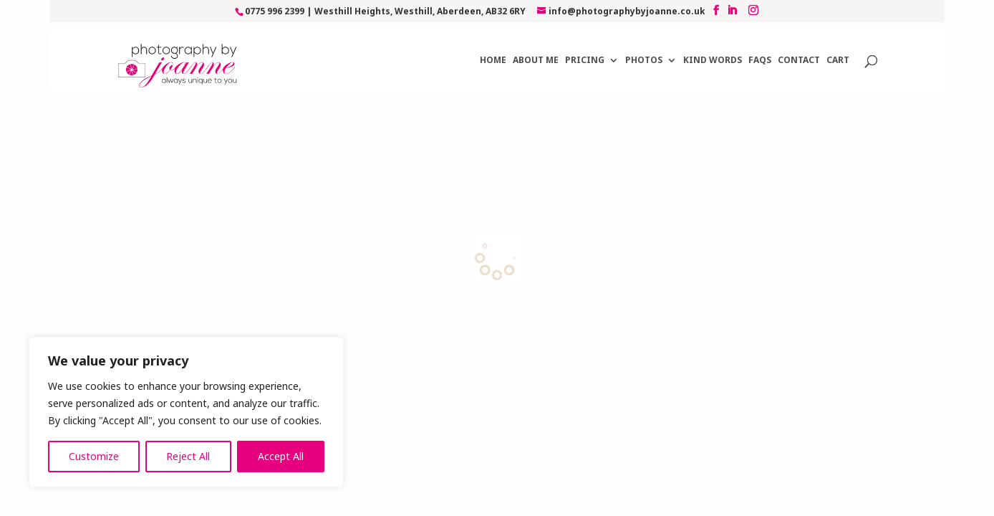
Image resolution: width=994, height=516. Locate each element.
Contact (799, 52)
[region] (186, 412)
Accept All (281, 456)
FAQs (759, 52)
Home (493, 52)
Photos (643, 52)
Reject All (188, 456)
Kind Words (712, 52)
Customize (94, 456)
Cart (837, 52)
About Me (536, 52)
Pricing (584, 52)
